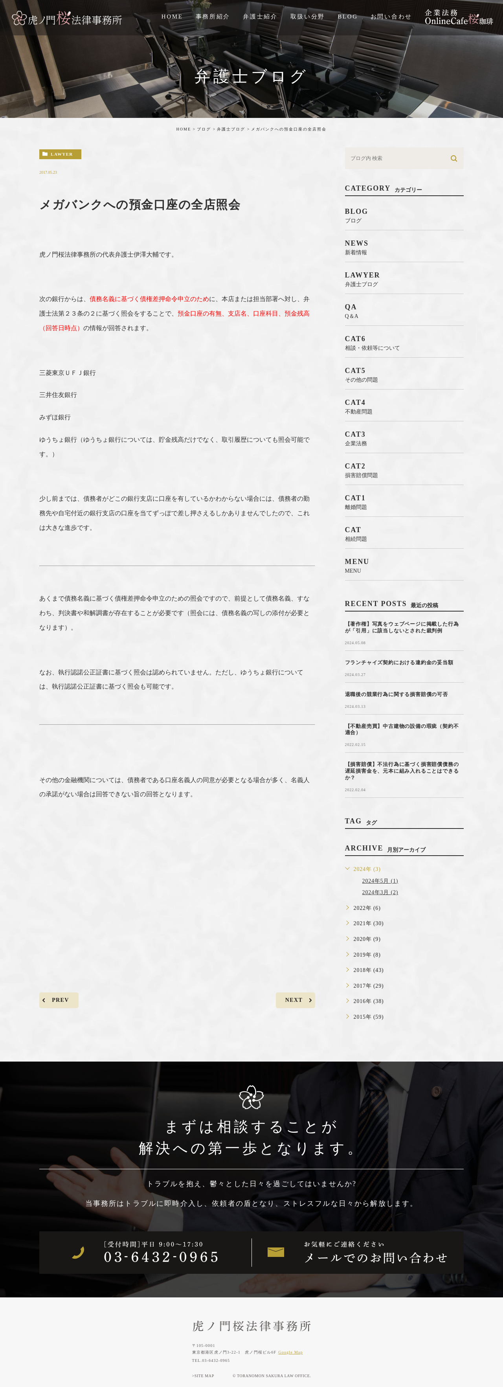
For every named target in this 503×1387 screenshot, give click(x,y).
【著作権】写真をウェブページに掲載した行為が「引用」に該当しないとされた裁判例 (402, 627)
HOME (183, 129)
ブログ (204, 129)
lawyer (62, 154)
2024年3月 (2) (380, 892)
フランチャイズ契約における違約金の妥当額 (399, 662)
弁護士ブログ (231, 129)
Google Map (290, 1352)
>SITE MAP (203, 1376)
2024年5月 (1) (380, 881)
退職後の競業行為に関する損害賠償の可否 (396, 694)
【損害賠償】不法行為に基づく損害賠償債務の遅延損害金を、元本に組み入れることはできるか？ (402, 771)
